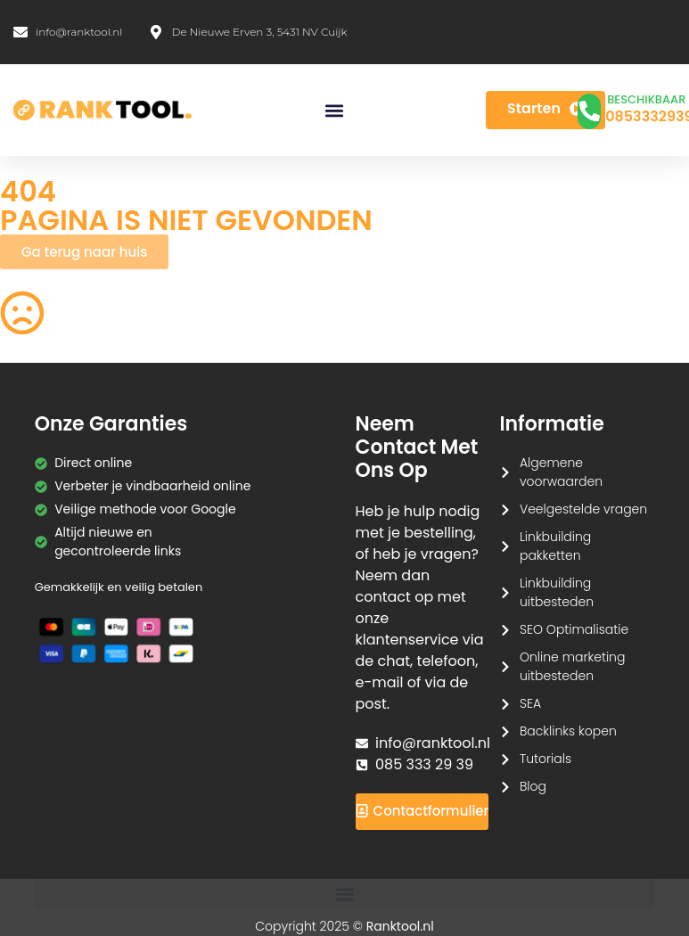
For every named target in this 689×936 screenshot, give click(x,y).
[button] (334, 110)
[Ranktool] (102, 110)
